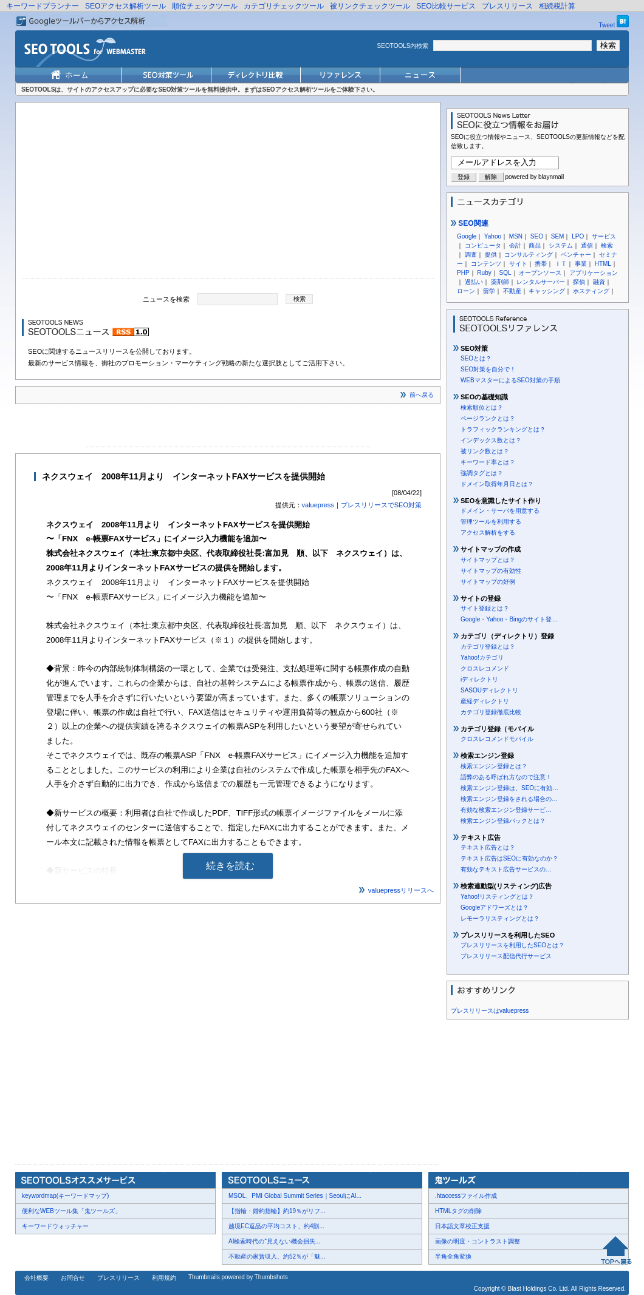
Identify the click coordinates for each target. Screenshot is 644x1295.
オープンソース (540, 272)
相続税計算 (557, 6)
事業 (581, 263)
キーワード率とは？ (488, 462)
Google (466, 236)
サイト (518, 263)
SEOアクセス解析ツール (125, 6)
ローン (466, 291)
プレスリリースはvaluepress (490, 1010)
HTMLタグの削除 (458, 1211)
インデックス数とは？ (491, 440)
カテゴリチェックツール (284, 6)
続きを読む (230, 866)
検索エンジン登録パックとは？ (503, 820)
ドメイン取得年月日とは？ (497, 484)
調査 (471, 254)
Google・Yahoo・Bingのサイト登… (509, 619)
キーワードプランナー (42, 6)
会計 (515, 245)
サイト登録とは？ (485, 608)
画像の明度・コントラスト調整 (477, 1241)
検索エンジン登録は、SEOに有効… (509, 788)
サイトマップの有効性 (491, 570)
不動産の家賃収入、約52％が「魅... (276, 1256)
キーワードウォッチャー (55, 1226)
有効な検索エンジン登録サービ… (506, 809)
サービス (604, 236)
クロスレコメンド (485, 668)
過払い (474, 282)
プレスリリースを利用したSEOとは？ (512, 945)
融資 (599, 282)
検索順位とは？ (482, 407)
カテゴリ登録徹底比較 (491, 712)
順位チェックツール (205, 6)
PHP (463, 272)
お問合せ (73, 1277)
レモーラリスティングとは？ (500, 918)
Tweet (607, 25)
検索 (607, 245)
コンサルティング (528, 254)
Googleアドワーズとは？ (495, 907)
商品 (535, 245)
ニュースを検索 (166, 298)
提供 (491, 254)
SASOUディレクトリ (489, 690)
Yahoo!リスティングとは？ (497, 896)
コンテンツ (486, 263)
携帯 (541, 263)
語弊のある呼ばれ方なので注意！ (506, 777)
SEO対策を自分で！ (488, 369)
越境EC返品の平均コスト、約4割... (276, 1226)
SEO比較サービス (445, 6)
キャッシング (547, 291)
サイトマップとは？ (488, 559)
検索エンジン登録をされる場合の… (509, 799)
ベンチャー (576, 254)
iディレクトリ (479, 679)
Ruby (484, 272)
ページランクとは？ (488, 418)
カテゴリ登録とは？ (488, 646)
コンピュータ (483, 245)
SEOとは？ (476, 358)
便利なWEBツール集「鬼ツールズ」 (71, 1211)
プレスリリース (507, 6)
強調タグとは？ (482, 473)
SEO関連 (469, 223)
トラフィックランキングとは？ (503, 429)
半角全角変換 (453, 1256)
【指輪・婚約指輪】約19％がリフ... (276, 1211)
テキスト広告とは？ (488, 847)
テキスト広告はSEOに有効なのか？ (509, 858)
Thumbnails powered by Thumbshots (238, 1277)
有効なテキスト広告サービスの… (506, 869)
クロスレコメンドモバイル (497, 738)
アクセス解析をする (488, 532)
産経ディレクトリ (485, 701)
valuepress (318, 505)
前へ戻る (421, 394)
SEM (557, 236)
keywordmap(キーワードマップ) (65, 1195)
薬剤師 (500, 282)
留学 (489, 291)
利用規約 (164, 1277)
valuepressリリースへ (401, 890)
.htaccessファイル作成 (466, 1195)
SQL (505, 272)
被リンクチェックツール (370, 6)
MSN (515, 236)
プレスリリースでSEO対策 (381, 505)
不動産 (512, 291)
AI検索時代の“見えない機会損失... (274, 1241)
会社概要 (36, 1277)
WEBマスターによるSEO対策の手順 (510, 380)
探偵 (579, 282)
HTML (603, 263)
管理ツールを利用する (491, 521)
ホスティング (591, 291)
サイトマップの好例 (488, 581)
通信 (587, 245)
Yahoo (492, 236)
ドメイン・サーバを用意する (500, 510)
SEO (536, 236)
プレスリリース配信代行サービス (506, 956)
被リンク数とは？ (485, 451)
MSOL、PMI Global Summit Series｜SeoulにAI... (294, 1195)
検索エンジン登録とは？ (494, 766)
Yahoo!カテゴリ (482, 657)
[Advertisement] (228, 194)
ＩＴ (561, 263)
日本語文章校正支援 (462, 1226)
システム (561, 245)
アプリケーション (593, 272)
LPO (578, 236)
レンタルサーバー (540, 282)
